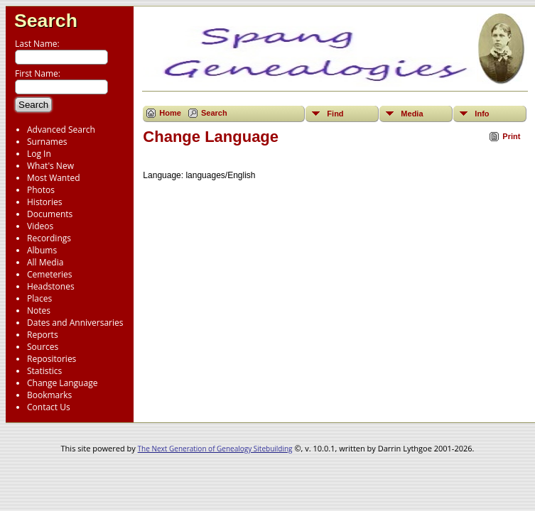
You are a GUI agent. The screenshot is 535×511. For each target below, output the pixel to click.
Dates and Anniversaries (75, 323)
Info (482, 113)
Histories (44, 202)
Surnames (47, 142)
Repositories (51, 359)
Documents (49, 214)
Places (39, 298)
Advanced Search (61, 129)
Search (45, 20)
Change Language (62, 383)
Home (170, 113)
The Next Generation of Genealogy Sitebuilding (215, 449)
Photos (41, 190)
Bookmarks (49, 395)
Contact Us (48, 407)
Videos (40, 226)
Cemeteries (49, 274)
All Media (45, 262)
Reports (42, 335)
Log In (39, 154)
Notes (38, 310)
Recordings (49, 238)
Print (511, 136)
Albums (42, 250)
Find (335, 113)
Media (412, 113)
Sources (42, 347)
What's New (50, 166)
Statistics (44, 371)
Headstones (51, 286)
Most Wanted (53, 178)
